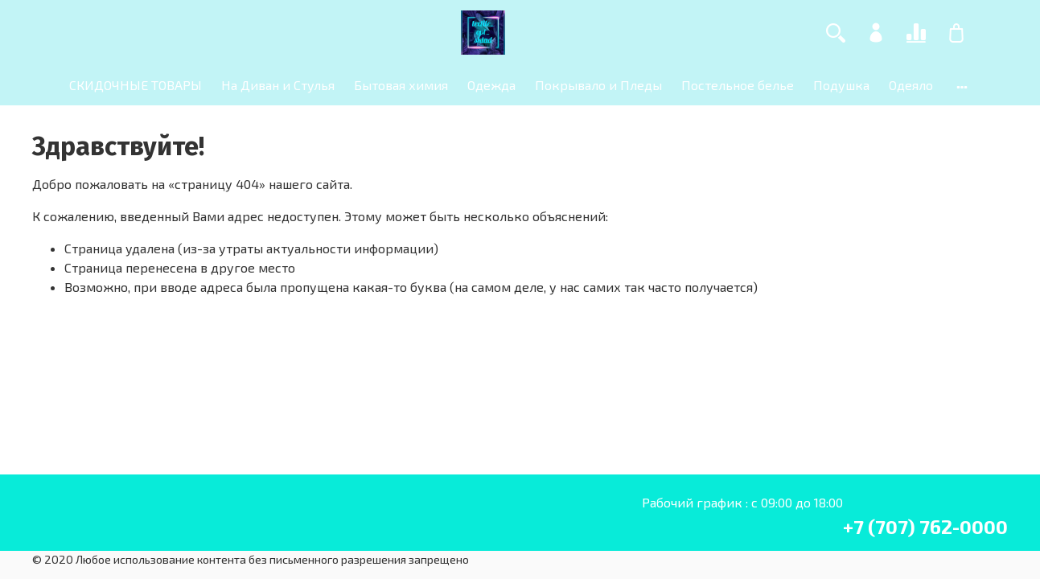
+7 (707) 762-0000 (925, 526)
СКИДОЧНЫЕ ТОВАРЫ (135, 84)
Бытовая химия (401, 84)
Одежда (491, 84)
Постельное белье (737, 84)
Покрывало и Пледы (598, 84)
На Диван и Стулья (278, 84)
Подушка (841, 84)
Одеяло (911, 84)
